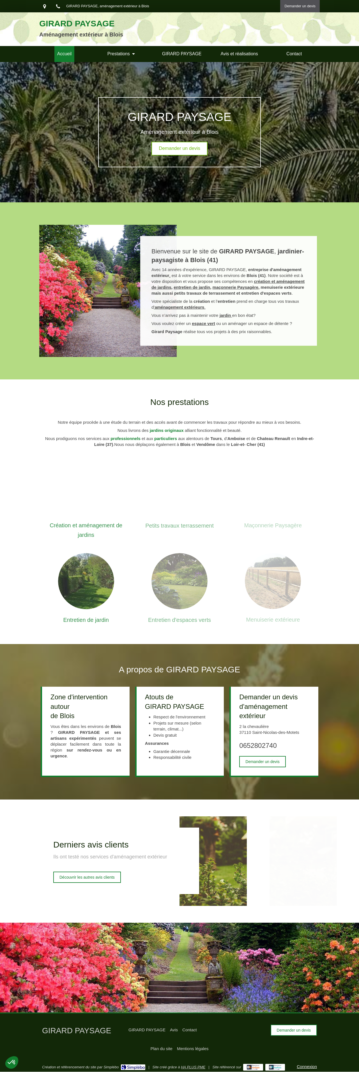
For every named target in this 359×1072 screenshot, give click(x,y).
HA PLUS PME (193, 1067)
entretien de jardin (192, 287)
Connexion (307, 1066)
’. (179, 307)
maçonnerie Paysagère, (236, 287)
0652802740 (258, 745)
